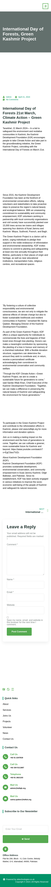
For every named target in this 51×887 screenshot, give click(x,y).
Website (11, 605)
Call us (14, 754)
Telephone (15, 774)
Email (10, 592)
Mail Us (14, 785)
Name (10, 579)
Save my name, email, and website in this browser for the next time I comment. (25, 622)
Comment (12, 544)
